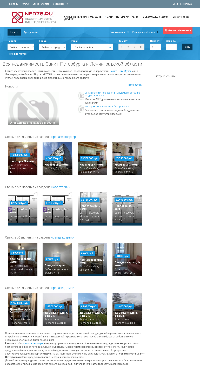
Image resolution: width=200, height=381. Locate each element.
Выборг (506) (181, 16)
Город (43, 41)
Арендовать (31, 32)
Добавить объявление (178, 30)
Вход (175, 4)
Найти (187, 47)
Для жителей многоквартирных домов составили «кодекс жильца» (113, 94)
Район (74, 41)
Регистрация (186, 4)
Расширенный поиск (145, 32)
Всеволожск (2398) (155, 16)
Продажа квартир (63, 137)
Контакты (13, 4)
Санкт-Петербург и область (83, 16)
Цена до (171, 41)
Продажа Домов (62, 288)
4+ (141, 47)
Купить (14, 32)
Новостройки (60, 187)
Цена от (154, 41)
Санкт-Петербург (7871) (122, 16)
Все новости (135, 84)
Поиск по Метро (17, 53)
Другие (69, 19)
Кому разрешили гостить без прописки (107, 106)
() (60, 4)
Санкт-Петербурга (120, 71)
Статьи (25, 4)
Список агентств (41, 4)
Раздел (12, 41)
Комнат (123, 41)
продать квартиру (33, 343)
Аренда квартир (62, 237)
